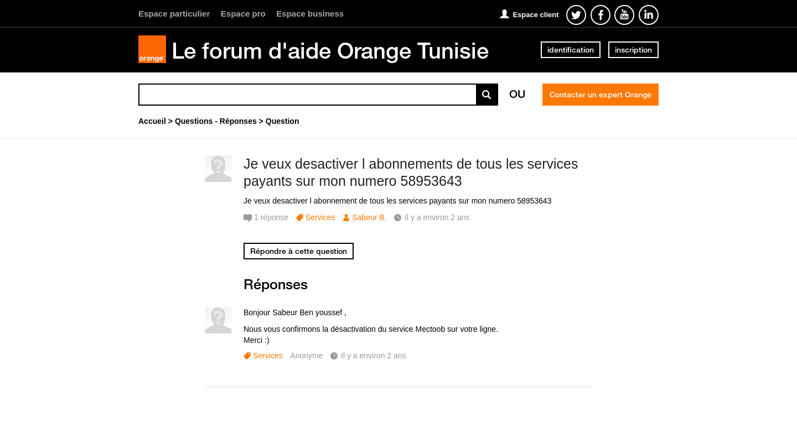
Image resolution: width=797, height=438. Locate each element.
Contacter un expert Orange (600, 95)
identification (570, 50)
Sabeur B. (369, 217)
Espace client (535, 15)
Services (320, 217)
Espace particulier (174, 13)
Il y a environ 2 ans (373, 355)
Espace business (310, 13)
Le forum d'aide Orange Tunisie (330, 50)
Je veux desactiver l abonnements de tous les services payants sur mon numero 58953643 (411, 172)
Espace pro (243, 13)
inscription (633, 50)
